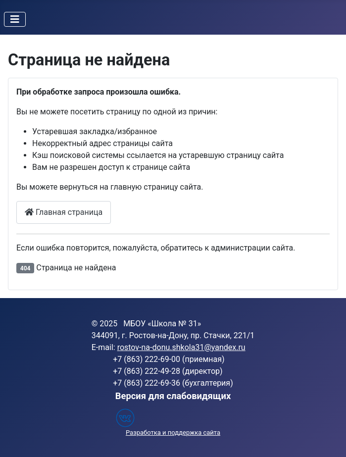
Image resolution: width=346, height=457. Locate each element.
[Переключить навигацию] (15, 19)
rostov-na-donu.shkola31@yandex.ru (181, 347)
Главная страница (63, 212)
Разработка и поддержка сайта (173, 432)
